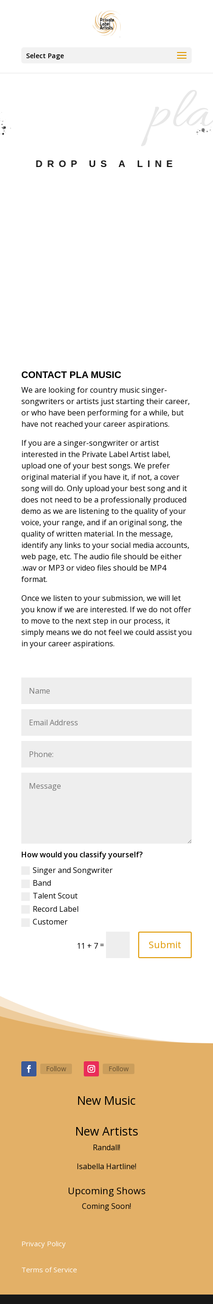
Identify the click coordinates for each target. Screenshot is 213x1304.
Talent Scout (49, 895)
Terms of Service (49, 1269)
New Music (106, 1100)
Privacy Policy (43, 1243)
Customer (44, 921)
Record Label (50, 909)
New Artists (106, 1131)
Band (36, 883)
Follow (56, 1068)
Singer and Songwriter (67, 870)
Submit (165, 944)
